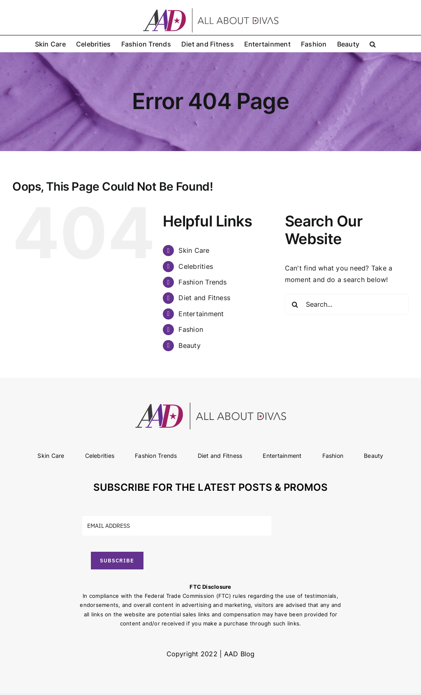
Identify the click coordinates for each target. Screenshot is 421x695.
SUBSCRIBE (117, 560)
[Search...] (347, 304)
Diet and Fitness (204, 298)
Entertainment (201, 314)
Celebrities (195, 266)
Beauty (189, 345)
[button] (373, 43)
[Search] (295, 304)
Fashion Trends (202, 282)
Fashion (190, 329)
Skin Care (193, 250)
